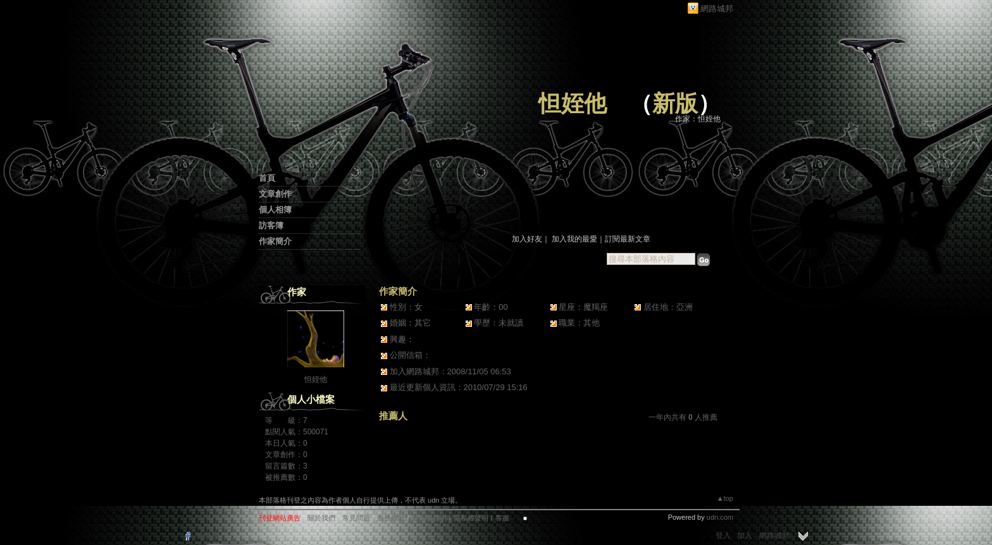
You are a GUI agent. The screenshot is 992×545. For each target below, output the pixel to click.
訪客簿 (271, 225)
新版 (675, 103)
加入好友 (527, 239)
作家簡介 (275, 241)
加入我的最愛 (574, 239)
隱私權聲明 (471, 518)
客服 (502, 518)
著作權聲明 (429, 518)
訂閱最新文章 (627, 239)
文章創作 (275, 194)
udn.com (720, 517)
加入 (744, 535)
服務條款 (391, 518)
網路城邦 (716, 8)
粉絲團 (207, 535)
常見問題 (356, 518)
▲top (725, 498)
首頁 (267, 178)
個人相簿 (275, 209)
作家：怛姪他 (698, 118)
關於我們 (321, 518)
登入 (723, 535)
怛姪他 (572, 103)
